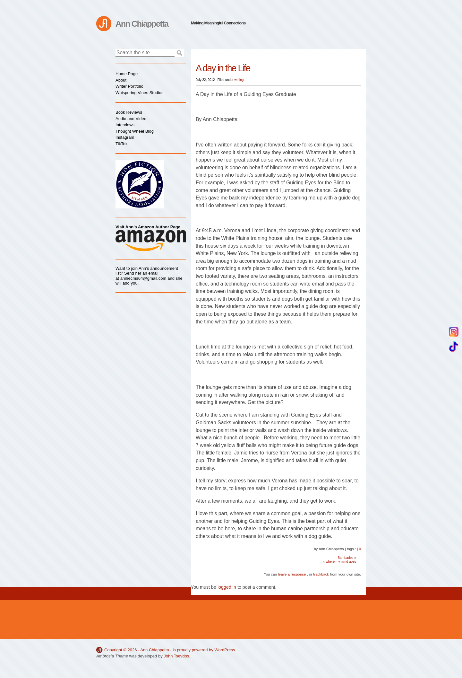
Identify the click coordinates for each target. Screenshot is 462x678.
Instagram (125, 137)
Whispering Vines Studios (139, 92)
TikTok (121, 143)
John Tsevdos (176, 656)
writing (239, 80)
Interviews (125, 124)
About (121, 80)
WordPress (224, 649)
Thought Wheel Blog (135, 131)
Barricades (345, 557)
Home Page (127, 73)
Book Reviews (129, 112)
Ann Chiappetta (142, 24)
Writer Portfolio (129, 86)
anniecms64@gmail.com (143, 278)
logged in (227, 587)
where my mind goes (341, 561)
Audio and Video (131, 118)
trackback (321, 574)
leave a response (292, 574)
